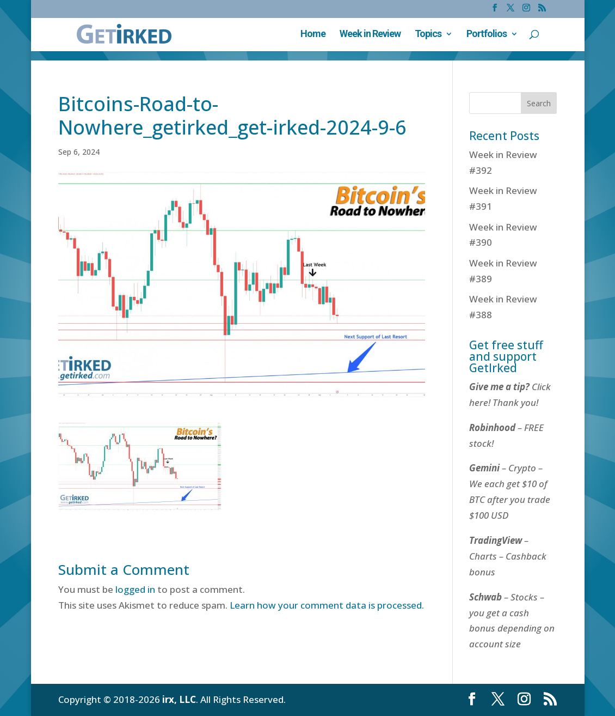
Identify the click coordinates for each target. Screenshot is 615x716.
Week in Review (370, 34)
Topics (428, 34)
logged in (135, 589)
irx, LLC (179, 699)
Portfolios (486, 34)
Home (312, 34)
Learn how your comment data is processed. (327, 605)
